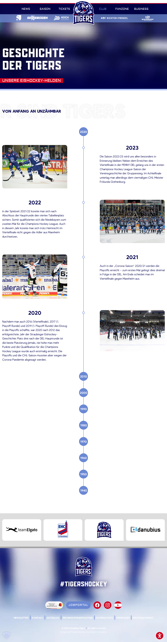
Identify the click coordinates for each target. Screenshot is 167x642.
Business (141, 9)
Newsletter (21, 617)
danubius (103, 632)
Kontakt (37, 617)
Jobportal (78, 605)
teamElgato (91, 632)
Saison (45, 9)
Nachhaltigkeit (143, 617)
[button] (6, 635)
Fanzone (122, 9)
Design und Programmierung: (73, 632)
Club (102, 9)
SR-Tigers (83, 13)
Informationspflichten (78, 617)
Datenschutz (104, 617)
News (26, 9)
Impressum (123, 617)
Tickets (64, 9)
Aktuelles (53, 617)
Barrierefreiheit (159, 635)
